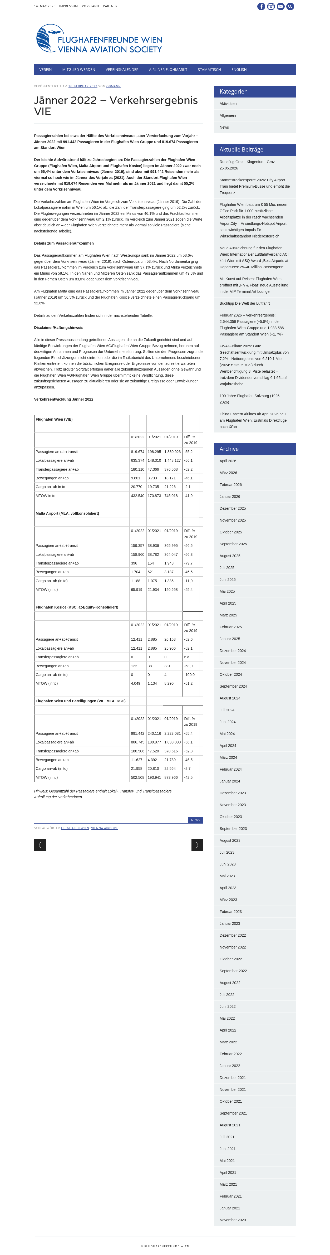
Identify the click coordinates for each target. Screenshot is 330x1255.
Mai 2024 (227, 734)
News (195, 820)
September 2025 (233, 544)
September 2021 (233, 1113)
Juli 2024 (227, 710)
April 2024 (228, 745)
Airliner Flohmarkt (168, 69)
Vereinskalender (122, 69)
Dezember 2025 (233, 508)
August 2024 (230, 698)
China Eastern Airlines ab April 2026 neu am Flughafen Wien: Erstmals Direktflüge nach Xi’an (253, 420)
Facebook (261, 6)
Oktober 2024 (231, 674)
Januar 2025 (230, 639)
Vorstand (90, 6)
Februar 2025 (231, 627)
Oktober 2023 (231, 817)
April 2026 (228, 461)
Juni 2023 (228, 864)
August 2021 (230, 1125)
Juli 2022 (227, 995)
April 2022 (228, 1030)
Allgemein (228, 115)
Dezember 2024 (233, 651)
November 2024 (233, 662)
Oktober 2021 (231, 1101)
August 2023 (230, 840)
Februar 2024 (231, 769)
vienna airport (104, 828)
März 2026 (228, 473)
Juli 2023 (227, 852)
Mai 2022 (227, 1018)
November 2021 (233, 1089)
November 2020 (233, 1220)
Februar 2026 (231, 485)
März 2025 (228, 615)
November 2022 (233, 947)
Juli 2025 (227, 568)
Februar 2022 (231, 1054)
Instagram (271, 6)
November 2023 (233, 805)
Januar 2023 (230, 923)
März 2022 (228, 1042)
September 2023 (233, 828)
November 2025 (233, 520)
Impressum (68, 6)
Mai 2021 (227, 1161)
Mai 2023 (227, 876)
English (239, 69)
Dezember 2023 (233, 793)
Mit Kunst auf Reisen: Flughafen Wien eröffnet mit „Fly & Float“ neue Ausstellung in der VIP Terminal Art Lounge (254, 285)
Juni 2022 (228, 1006)
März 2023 (228, 900)
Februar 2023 (231, 911)
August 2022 (230, 983)
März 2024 (228, 757)
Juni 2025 (228, 579)
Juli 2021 (227, 1137)
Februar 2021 (231, 1196)
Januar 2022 (230, 1066)
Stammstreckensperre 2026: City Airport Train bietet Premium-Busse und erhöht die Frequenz (255, 186)
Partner (110, 6)
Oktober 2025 (231, 532)
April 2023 (228, 888)
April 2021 (228, 1172)
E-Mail (281, 6)
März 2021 (228, 1184)
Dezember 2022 (233, 935)
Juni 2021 (228, 1149)
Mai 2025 (227, 591)
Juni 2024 (228, 722)
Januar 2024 (230, 781)
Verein (46, 69)
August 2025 (230, 556)
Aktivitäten (228, 103)
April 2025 (228, 603)
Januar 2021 (230, 1208)
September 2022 (233, 971)
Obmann (113, 86)
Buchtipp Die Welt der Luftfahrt (245, 303)
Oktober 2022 (231, 959)
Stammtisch (209, 69)
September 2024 (233, 686)
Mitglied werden (78, 69)
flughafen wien (75, 828)
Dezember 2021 (233, 1078)
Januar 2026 (230, 496)
